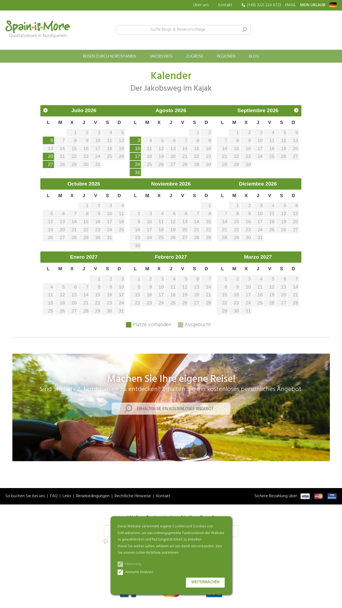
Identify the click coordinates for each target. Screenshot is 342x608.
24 (137, 164)
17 (137, 156)
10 (137, 148)
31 (137, 172)
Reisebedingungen (93, 496)
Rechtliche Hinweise (133, 496)
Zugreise (194, 56)
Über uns (201, 5)
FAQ (54, 496)
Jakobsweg (161, 56)
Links (67, 496)
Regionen (226, 56)
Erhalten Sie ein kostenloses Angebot (175, 409)
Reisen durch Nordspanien (109, 56)
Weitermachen (205, 582)
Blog (254, 56)
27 (50, 164)
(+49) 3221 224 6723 (264, 5)
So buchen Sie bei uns (25, 496)
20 (50, 156)
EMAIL (290, 5)
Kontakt (225, 5)
